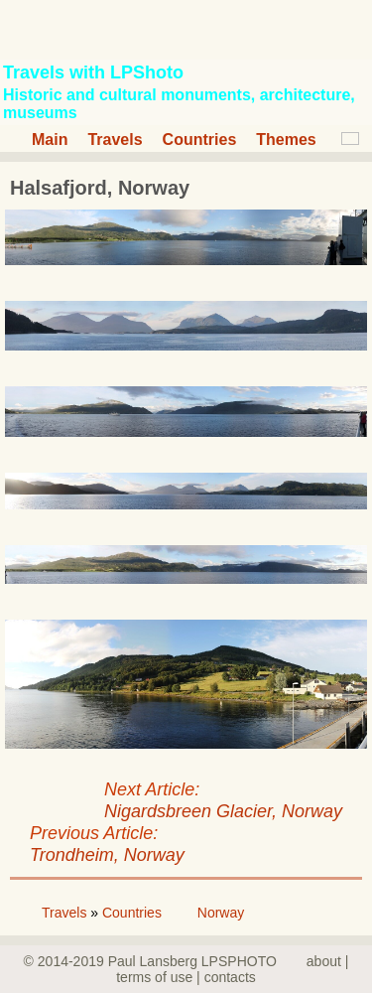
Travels (114, 139)
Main (49, 139)
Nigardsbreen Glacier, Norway (223, 811)
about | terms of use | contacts (232, 969)
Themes (285, 139)
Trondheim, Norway (107, 855)
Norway (220, 913)
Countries (200, 139)
